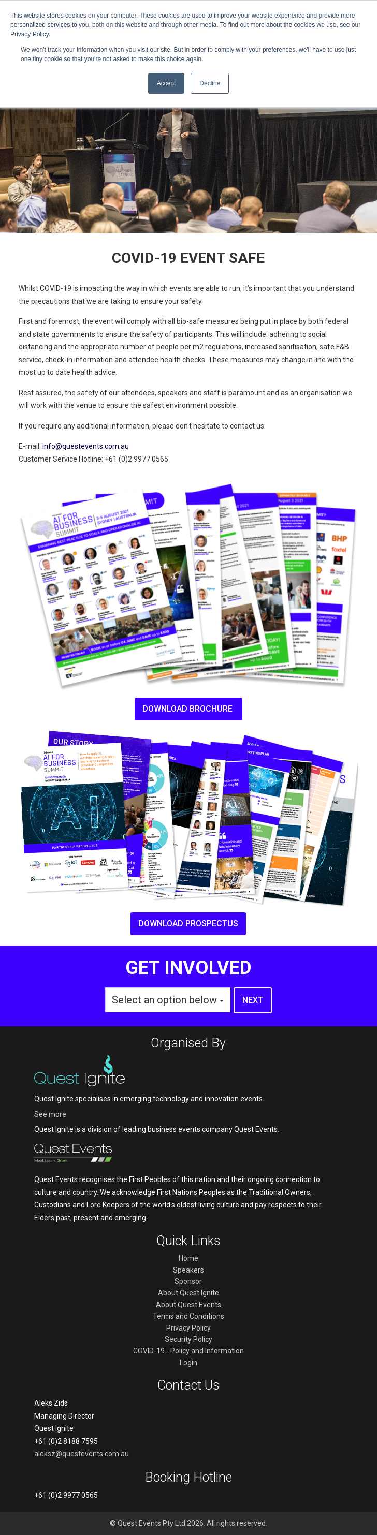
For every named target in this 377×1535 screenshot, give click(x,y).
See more (50, 1114)
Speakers (188, 1270)
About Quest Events (188, 1305)
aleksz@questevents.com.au (81, 1454)
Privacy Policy (188, 1328)
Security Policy (188, 1339)
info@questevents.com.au (85, 446)
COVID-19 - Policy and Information (188, 1351)
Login (188, 1363)
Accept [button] (166, 83)
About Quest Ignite (188, 1293)
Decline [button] (209, 83)
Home (188, 1258)
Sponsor (188, 1281)
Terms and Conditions (188, 1316)
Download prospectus (188, 923)
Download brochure (188, 709)
